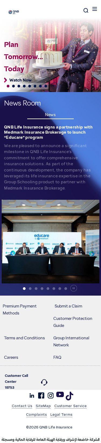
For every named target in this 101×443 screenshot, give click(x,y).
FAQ (57, 357)
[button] (8, 86)
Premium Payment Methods (20, 310)
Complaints (36, 414)
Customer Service (70, 405)
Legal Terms (61, 414)
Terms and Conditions (24, 337)
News (50, 114)
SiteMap (43, 405)
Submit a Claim (68, 306)
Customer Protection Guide (72, 322)
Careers (11, 357)
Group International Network (71, 341)
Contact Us (22, 405)
